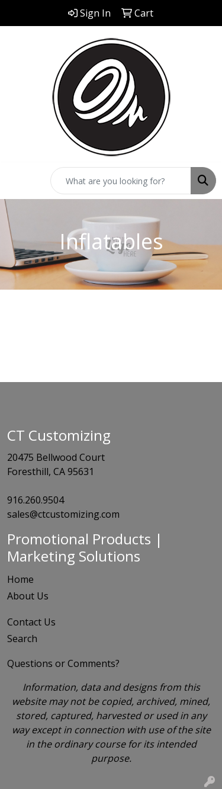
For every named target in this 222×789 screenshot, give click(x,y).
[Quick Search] (120, 180)
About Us (28, 595)
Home (20, 579)
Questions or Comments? (63, 663)
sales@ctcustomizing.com (63, 514)
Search (22, 638)
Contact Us (31, 621)
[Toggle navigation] (18, 180)
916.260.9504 (35, 499)
